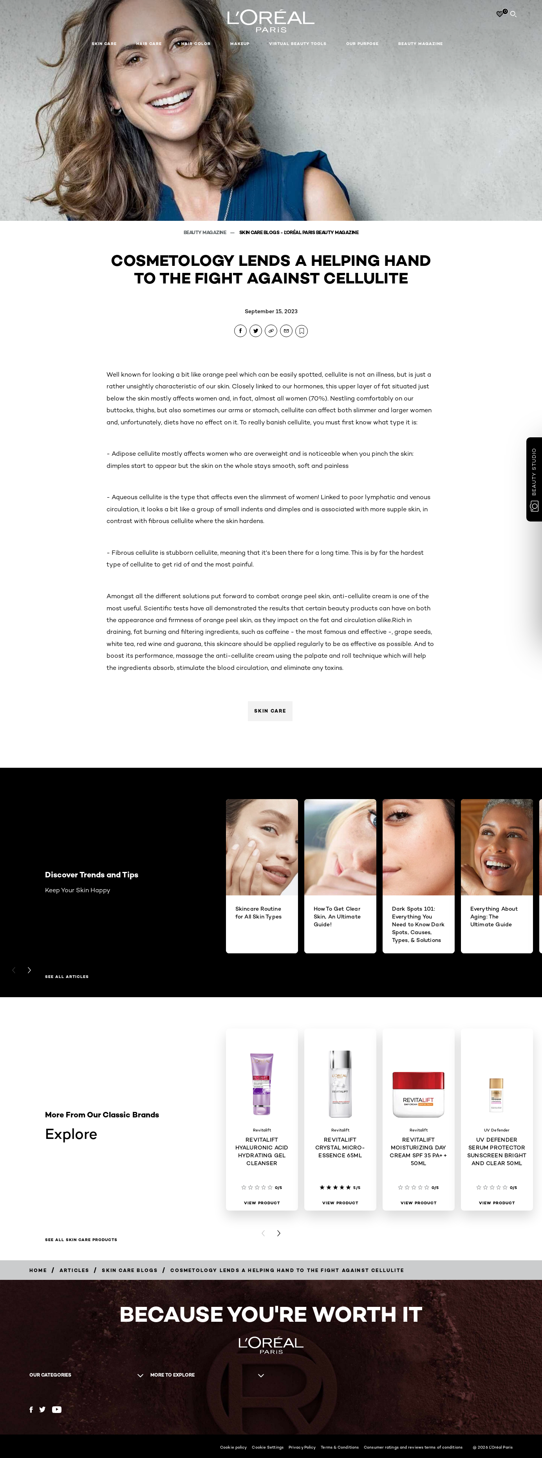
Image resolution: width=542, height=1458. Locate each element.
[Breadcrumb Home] (38, 1270)
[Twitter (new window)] (42, 1409)
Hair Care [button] (149, 43)
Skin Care (270, 711)
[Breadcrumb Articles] (75, 1270)
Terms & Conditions (340, 1447)
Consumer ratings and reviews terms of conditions (413, 1447)
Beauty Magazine (420, 43)
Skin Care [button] (104, 43)
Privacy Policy (302, 1447)
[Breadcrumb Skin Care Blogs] (130, 1270)
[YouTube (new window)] (56, 1409)
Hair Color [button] (196, 43)
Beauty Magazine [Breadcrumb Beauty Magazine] (205, 232)
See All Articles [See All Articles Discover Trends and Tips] (67, 976)
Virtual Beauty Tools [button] (298, 43)
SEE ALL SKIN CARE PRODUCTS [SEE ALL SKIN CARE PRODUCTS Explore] (81, 1240)
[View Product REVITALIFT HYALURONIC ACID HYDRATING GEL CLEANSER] (262, 1203)
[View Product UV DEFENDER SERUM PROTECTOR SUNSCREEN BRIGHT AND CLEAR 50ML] (497, 1203)
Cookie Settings (268, 1447)
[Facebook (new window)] (31, 1409)
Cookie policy (233, 1447)
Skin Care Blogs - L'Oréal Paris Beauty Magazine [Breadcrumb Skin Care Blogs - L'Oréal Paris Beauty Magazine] (299, 232)
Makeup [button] (239, 43)
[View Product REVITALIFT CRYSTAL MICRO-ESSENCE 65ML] (340, 1203)
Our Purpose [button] (362, 43)
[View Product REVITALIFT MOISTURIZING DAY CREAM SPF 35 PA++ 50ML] (419, 1203)
